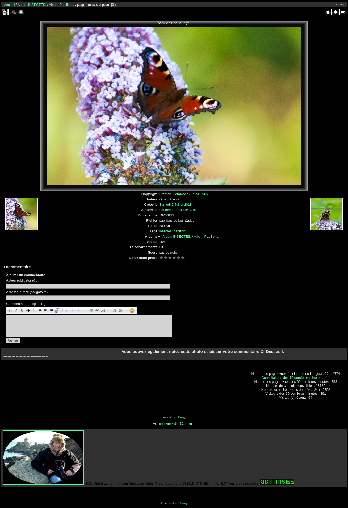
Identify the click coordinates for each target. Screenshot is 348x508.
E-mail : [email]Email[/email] (103, 310)
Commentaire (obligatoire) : (26, 304)
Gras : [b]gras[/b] (10, 310)
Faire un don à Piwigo (174, 503)
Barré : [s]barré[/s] (28, 310)
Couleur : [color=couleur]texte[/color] (120, 310)
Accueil (9, 5)
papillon (179, 231)
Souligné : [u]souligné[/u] (22, 310)
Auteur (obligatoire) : (21, 280)
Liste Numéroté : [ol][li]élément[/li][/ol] (74, 310)
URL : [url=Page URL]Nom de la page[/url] (97, 310)
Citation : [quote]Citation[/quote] (57, 310)
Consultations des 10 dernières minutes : (293, 378)
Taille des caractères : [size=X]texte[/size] (115, 310)
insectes (165, 231)
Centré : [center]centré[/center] (45, 310)
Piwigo (182, 417)
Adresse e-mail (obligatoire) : (28, 292)
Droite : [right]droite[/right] (51, 310)
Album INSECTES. (32, 5)
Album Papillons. (61, 5)
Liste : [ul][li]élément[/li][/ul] (68, 310)
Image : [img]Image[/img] (91, 310)
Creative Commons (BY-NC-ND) (183, 194)
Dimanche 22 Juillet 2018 (178, 210)
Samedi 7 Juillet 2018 (175, 205)
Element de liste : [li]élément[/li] (80, 310)
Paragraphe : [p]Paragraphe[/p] (39, 310)
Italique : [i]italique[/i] (16, 310)
